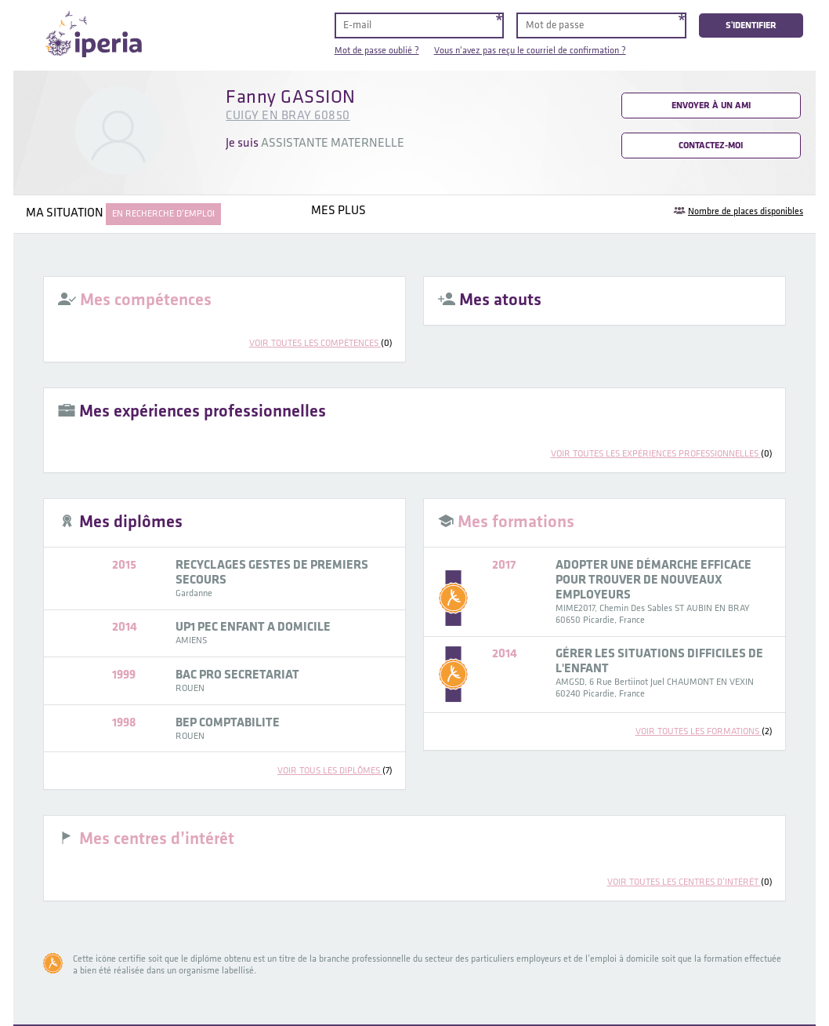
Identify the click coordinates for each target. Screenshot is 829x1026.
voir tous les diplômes (335, 771)
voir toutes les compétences (321, 343)
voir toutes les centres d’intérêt (690, 882)
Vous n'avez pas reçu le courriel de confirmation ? (530, 50)
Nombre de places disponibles (745, 211)
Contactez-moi (711, 145)
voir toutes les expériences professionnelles (662, 454)
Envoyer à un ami (711, 105)
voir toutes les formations (704, 731)
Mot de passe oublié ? (377, 50)
